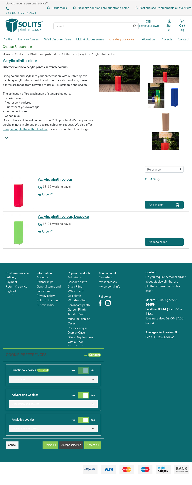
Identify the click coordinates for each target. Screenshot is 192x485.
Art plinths (75, 277)
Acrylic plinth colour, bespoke (63, 217)
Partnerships (45, 282)
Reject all (50, 453)
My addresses (108, 282)
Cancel (12, 453)
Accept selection (71, 453)
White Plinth (76, 291)
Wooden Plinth (77, 300)
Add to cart (164, 205)
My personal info (109, 286)
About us (43, 277)
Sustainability (45, 305)
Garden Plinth (77, 309)
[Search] (96, 26)
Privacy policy (46, 295)
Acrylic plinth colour (55, 179)
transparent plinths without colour (25, 129)
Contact (150, 272)
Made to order (158, 241)
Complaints (13, 300)
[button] (53, 387)
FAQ (8, 305)
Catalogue (43, 309)
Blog (40, 314)
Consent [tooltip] (94, 363)
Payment (11, 282)
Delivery (11, 277)
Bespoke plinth (77, 282)
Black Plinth (75, 286)
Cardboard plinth (79, 305)
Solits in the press (48, 300)
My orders (105, 277)
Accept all (93, 453)
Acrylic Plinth (76, 314)
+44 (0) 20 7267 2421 (21, 13)
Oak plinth (74, 295)
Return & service (16, 286)
